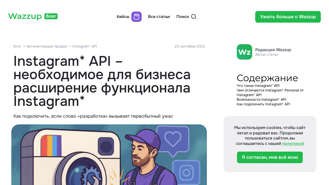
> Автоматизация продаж (45, 46)
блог (51, 16)
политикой (293, 143)
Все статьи (159, 16)
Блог (17, 46)
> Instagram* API (83, 46)
